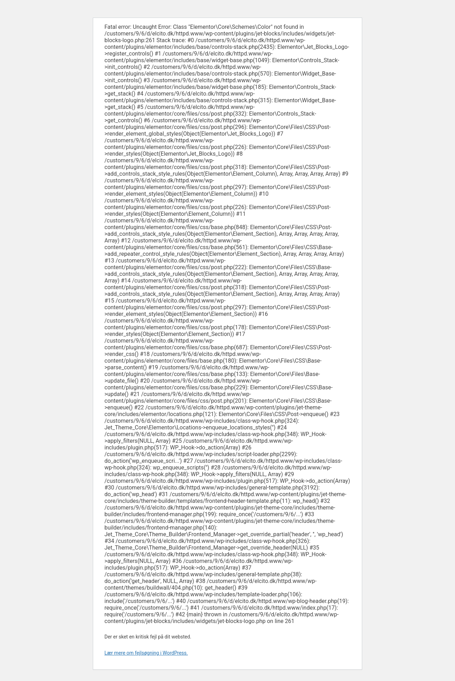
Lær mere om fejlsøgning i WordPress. (146, 653)
